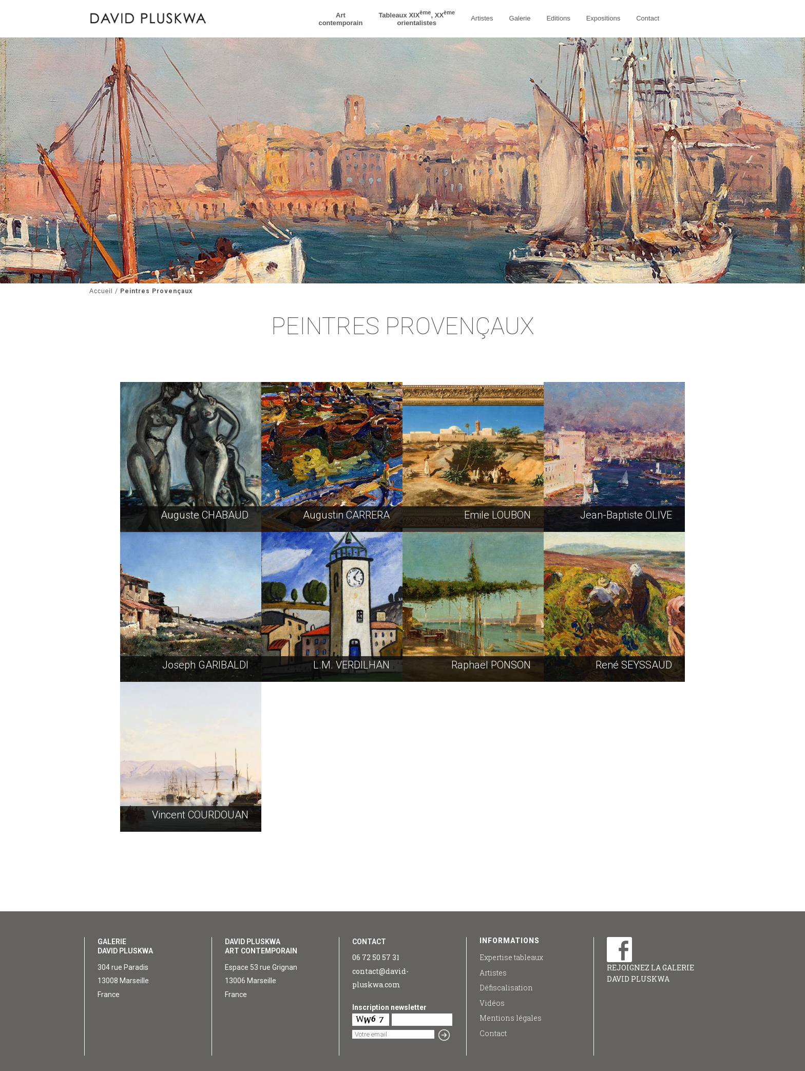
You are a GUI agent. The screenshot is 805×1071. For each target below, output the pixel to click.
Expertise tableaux (511, 957)
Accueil (101, 291)
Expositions (603, 18)
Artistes (482, 18)
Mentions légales (511, 1018)
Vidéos (492, 1003)
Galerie (520, 18)
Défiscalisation (506, 987)
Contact (647, 18)
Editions (558, 18)
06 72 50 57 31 (375, 957)
